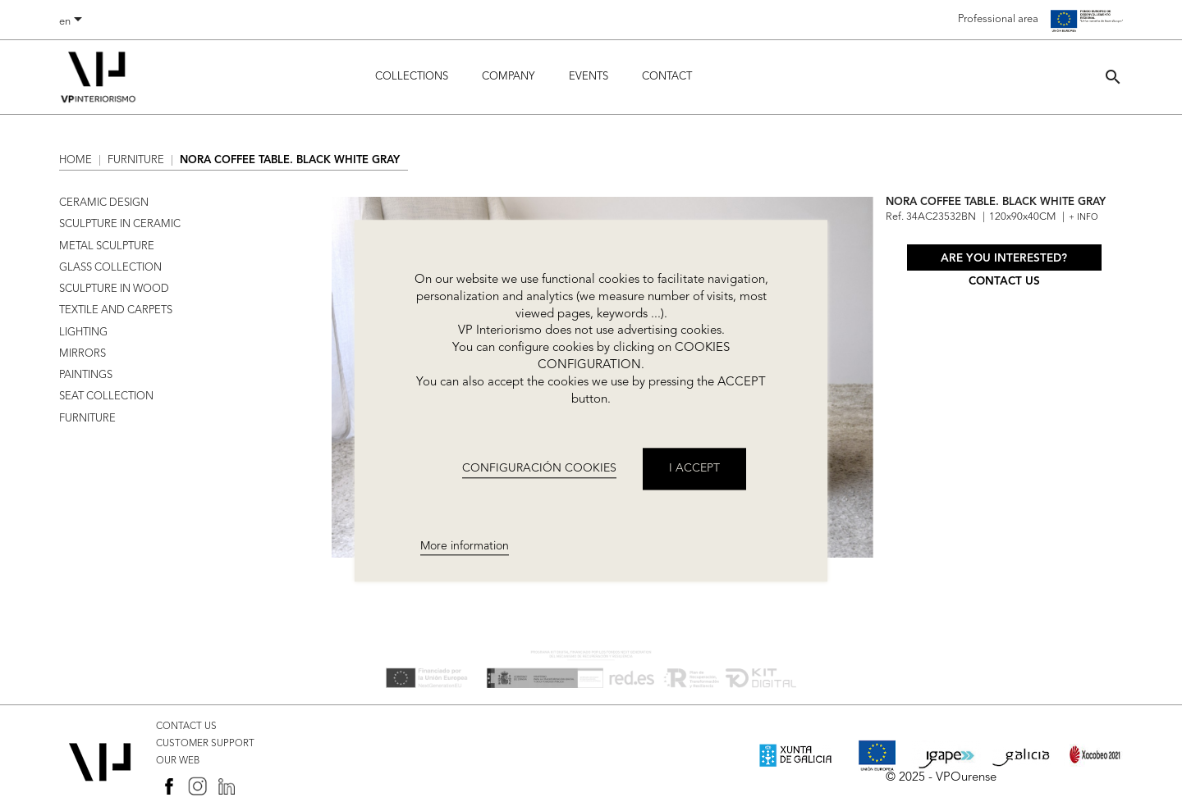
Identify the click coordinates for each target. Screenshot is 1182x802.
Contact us (1004, 281)
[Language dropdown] (73, 22)
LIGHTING (83, 332)
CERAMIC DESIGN (104, 203)
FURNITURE (87, 418)
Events (588, 76)
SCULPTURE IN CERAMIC (120, 224)
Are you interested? (1004, 258)
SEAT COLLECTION (106, 396)
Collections (411, 76)
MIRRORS (82, 354)
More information (464, 546)
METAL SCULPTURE (106, 246)
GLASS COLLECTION (110, 267)
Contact (667, 76)
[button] (1113, 76)
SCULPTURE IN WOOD (114, 289)
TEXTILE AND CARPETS (115, 310)
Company (508, 76)
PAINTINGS (85, 375)
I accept (694, 469)
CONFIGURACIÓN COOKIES (539, 468)
